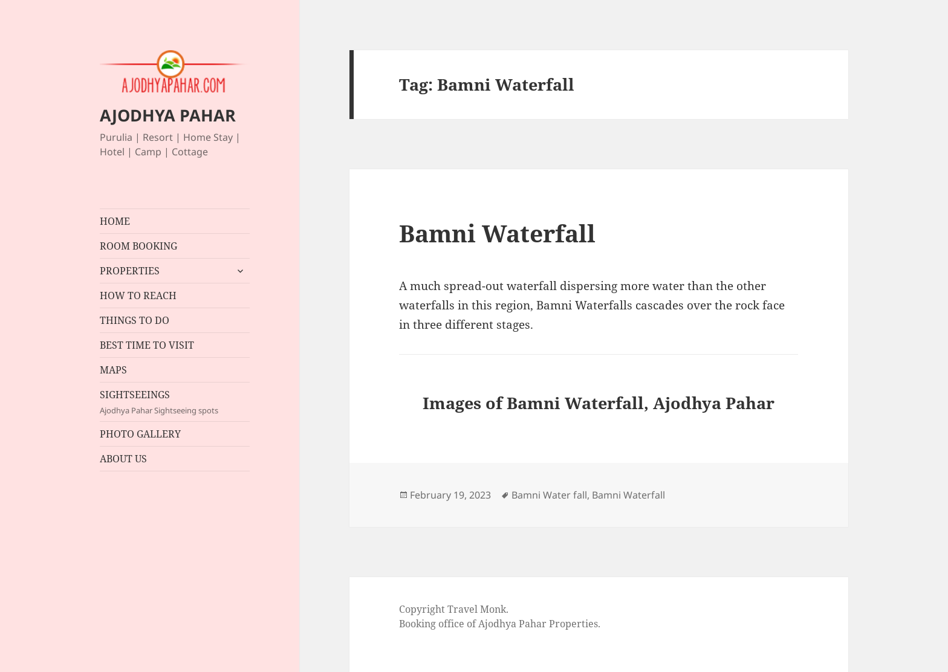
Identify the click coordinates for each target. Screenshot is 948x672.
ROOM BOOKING (138, 246)
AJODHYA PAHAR (168, 115)
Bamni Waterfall (497, 233)
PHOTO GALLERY (140, 434)
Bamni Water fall (549, 495)
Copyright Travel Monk (452, 609)
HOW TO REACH (138, 295)
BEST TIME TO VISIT (147, 345)
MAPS (113, 369)
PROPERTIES (130, 270)
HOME (115, 221)
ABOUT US (123, 458)
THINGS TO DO (134, 320)
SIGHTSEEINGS (175, 402)
